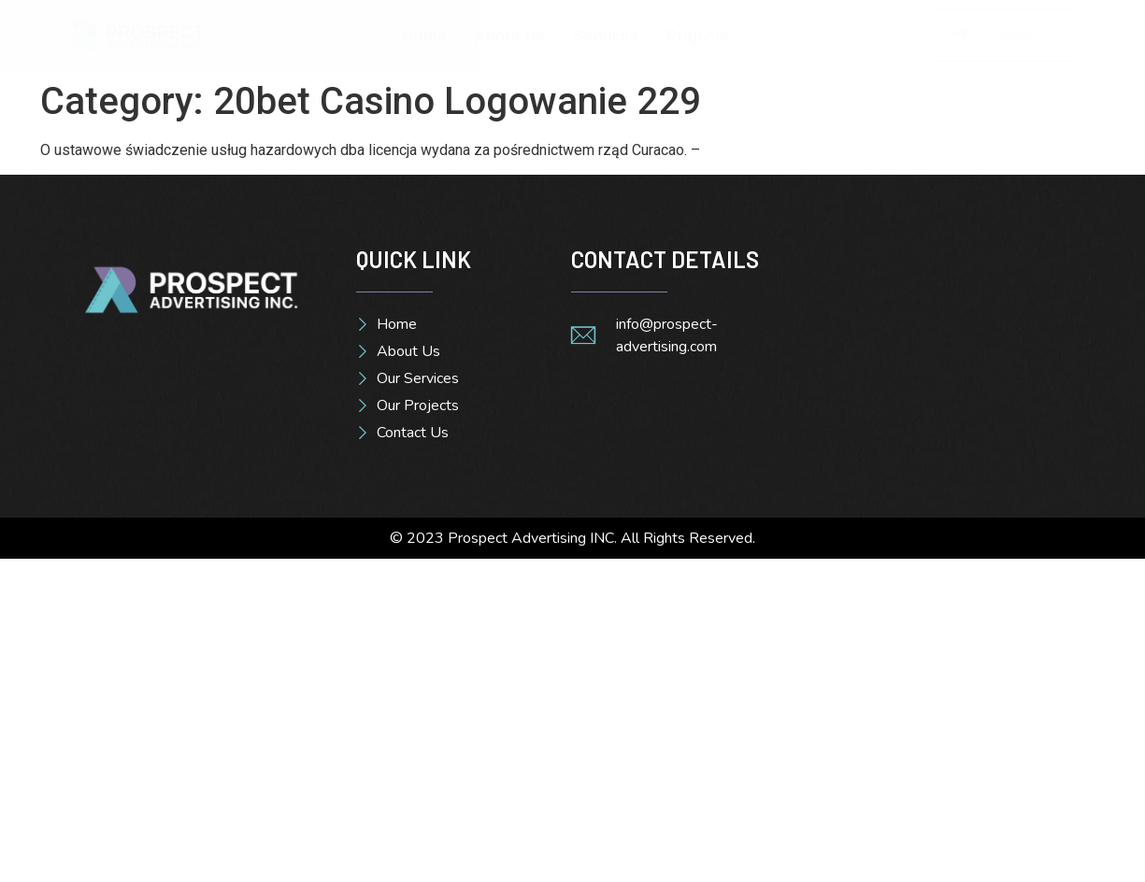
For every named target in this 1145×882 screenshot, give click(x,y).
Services (605, 36)
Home (424, 36)
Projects (697, 36)
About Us (509, 36)
